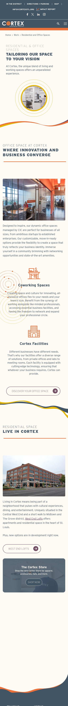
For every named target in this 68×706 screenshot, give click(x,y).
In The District (14, 4)
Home (8, 35)
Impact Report (45, 9)
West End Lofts (34, 518)
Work (16, 35)
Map (56, 4)
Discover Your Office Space (35, 391)
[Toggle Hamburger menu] (65, 23)
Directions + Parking (38, 4)
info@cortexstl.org (23, 9)
